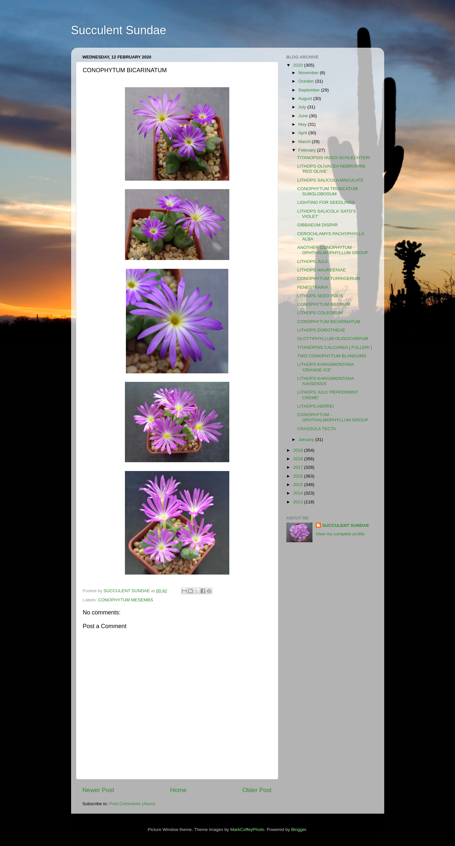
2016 (298, 476)
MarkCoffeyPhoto (247, 829)
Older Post (256, 790)
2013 (298, 501)
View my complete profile (340, 533)
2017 (298, 467)
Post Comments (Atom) (132, 803)
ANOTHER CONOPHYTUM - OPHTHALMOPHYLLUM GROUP (332, 250)
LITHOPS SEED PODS (320, 295)
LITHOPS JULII (312, 261)
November (309, 72)
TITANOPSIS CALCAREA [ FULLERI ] (334, 347)
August (305, 98)
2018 (298, 458)
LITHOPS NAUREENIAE (321, 270)
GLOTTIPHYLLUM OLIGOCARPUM (332, 338)
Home (178, 790)
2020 (298, 65)
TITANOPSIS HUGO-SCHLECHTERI (333, 157)
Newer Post (98, 790)
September (309, 90)
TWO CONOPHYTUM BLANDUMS (331, 355)
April (303, 132)
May (303, 124)
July (303, 107)
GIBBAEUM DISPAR (317, 224)
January (306, 439)
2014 (298, 493)
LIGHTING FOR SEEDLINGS (326, 202)
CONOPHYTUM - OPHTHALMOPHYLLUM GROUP (332, 417)
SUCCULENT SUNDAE (345, 525)
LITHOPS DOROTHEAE (321, 330)
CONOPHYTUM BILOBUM (323, 304)
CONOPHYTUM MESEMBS (125, 599)
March (305, 141)
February (307, 150)
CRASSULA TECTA (316, 428)
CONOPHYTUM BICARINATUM (328, 321)
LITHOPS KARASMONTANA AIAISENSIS (325, 381)
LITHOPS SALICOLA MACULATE (330, 180)
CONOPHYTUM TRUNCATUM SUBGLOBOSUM (327, 191)
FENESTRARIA (312, 287)
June (303, 115)
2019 (298, 450)
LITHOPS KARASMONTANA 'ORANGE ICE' (325, 367)
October (306, 81)
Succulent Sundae (118, 30)
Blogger (298, 829)
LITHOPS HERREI (315, 406)
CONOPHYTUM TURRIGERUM (328, 278)
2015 (298, 484)
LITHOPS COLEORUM (320, 312)
